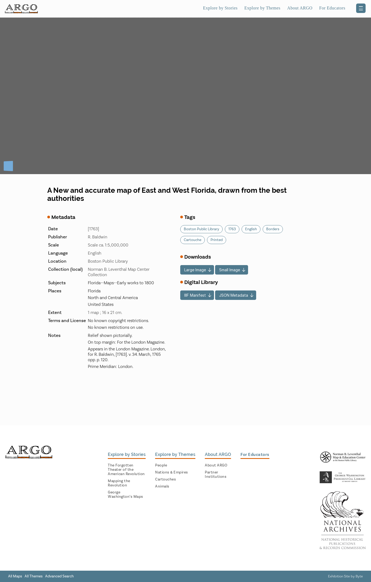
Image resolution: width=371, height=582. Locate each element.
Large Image (195, 270)
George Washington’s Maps (125, 494)
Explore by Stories (220, 8)
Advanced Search (59, 576)
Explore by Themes (262, 8)
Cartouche (192, 240)
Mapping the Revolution (119, 483)
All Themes (34, 576)
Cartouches (165, 479)
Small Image (229, 270)
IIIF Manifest (195, 295)
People (161, 465)
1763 (232, 229)
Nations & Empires (171, 472)
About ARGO (299, 8)
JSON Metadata (233, 295)
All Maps (15, 576)
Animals (162, 486)
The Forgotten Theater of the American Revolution (126, 469)
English (251, 229)
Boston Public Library (201, 229)
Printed (216, 240)
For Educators (332, 8)
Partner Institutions (215, 474)
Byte (359, 576)
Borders (272, 229)
